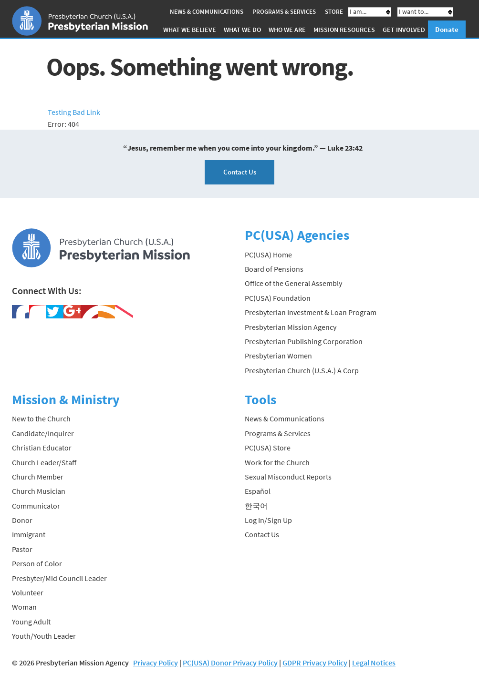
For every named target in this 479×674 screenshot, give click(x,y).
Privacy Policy (155, 662)
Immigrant (28, 534)
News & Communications (206, 12)
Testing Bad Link (74, 112)
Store (334, 12)
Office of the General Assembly (293, 283)
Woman (24, 607)
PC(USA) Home (268, 254)
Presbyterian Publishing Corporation (304, 341)
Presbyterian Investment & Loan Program (310, 312)
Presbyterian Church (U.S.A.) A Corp (302, 370)
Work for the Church (277, 462)
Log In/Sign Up (268, 520)
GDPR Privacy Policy (314, 662)
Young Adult (31, 621)
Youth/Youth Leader (44, 636)
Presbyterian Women (278, 355)
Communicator (36, 506)
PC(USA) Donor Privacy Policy (230, 662)
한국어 (256, 506)
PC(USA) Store (268, 447)
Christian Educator (42, 447)
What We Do (242, 29)
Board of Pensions (274, 269)
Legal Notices (374, 662)
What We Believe (189, 29)
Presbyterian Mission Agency (290, 327)
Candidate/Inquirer (43, 433)
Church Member (37, 476)
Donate (446, 29)
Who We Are (287, 29)
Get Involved (404, 29)
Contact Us (239, 171)
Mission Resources (344, 29)
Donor (22, 520)
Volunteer (27, 592)
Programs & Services (284, 12)
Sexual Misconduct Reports (288, 476)
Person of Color (37, 563)
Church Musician (38, 491)
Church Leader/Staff (44, 462)
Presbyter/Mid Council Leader (59, 578)
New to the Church (41, 418)
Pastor (22, 549)
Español (258, 491)
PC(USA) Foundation (278, 298)
